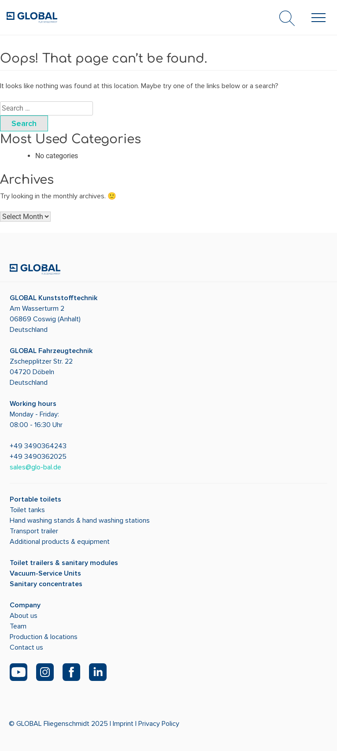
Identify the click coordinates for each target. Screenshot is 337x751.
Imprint (123, 723)
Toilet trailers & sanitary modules (64, 562)
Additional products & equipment (60, 541)
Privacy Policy (158, 723)
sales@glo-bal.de (35, 467)
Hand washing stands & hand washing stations (80, 520)
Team (18, 626)
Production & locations (44, 636)
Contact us (26, 647)
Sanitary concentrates (46, 584)
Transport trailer (34, 531)
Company (25, 605)
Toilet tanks (27, 510)
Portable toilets (35, 499)
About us (23, 615)
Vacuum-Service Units (45, 573)
